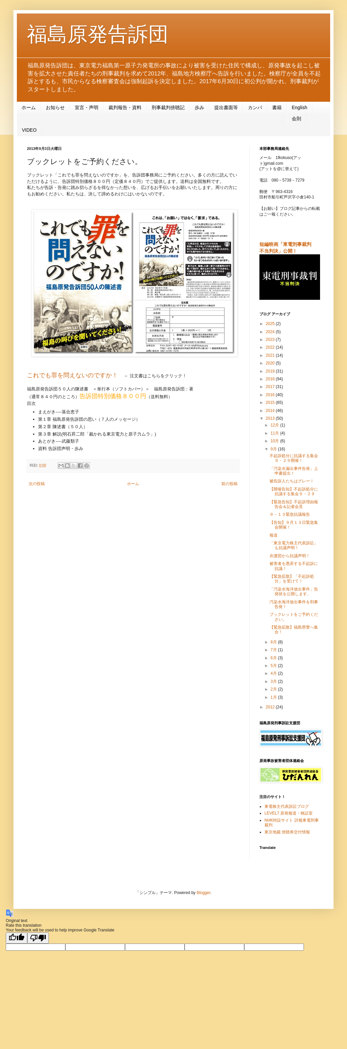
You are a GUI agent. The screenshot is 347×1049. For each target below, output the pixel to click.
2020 (271, 363)
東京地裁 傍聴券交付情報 (287, 832)
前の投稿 (229, 483)
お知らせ (55, 107)
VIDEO (29, 130)
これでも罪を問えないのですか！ (72, 375)
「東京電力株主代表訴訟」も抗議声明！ (294, 545)
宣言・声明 (86, 107)
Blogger (204, 892)
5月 (274, 665)
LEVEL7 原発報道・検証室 (288, 813)
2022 (271, 347)
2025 (271, 323)
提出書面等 (226, 107)
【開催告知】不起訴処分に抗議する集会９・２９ (294, 491)
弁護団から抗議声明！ (290, 555)
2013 (271, 418)
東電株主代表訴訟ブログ (286, 806)
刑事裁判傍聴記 (168, 107)
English (299, 107)
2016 (271, 394)
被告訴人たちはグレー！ (292, 481)
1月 (274, 697)
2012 (271, 707)
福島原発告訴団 (97, 34)
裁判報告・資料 (124, 107)
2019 (271, 371)
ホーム (29, 107)
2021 (271, 355)
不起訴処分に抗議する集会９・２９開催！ (294, 458)
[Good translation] (16, 938)
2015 (271, 402)
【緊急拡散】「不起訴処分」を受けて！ (292, 578)
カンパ (255, 107)
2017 (271, 386)
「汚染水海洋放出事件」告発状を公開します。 (294, 591)
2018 (271, 379)
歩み (199, 107)
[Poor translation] (38, 938)
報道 (274, 535)
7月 (274, 649)
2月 (274, 689)
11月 (275, 433)
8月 (274, 642)
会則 (296, 118)
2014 (271, 410)
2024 (271, 331)
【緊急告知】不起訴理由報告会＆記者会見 (294, 504)
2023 (271, 339)
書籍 (277, 107)
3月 (274, 681)
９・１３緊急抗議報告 (290, 514)
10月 (275, 441)
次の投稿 (37, 483)
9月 (274, 449)
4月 (274, 673)
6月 (274, 658)
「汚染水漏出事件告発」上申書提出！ (294, 471)
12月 (275, 425)
